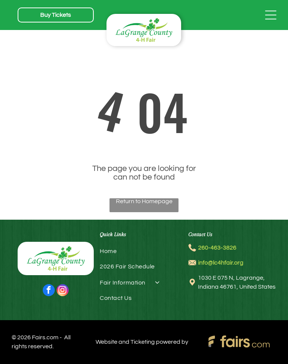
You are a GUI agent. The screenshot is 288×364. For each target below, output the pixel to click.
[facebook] (49, 291)
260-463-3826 (217, 248)
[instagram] (63, 291)
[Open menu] (270, 15)
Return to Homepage (144, 201)
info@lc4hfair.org (220, 263)
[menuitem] (144, 254)
